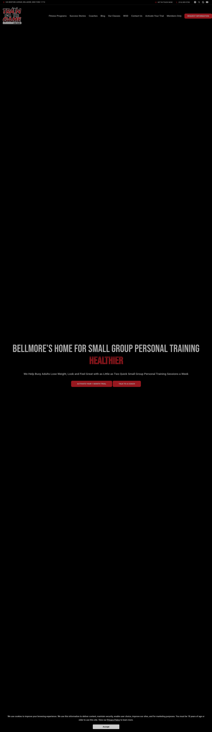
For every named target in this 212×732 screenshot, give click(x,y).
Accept (106, 727)
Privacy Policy (113, 720)
